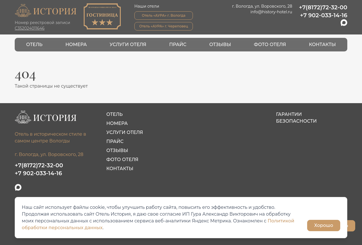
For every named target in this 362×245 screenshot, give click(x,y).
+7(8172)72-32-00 (323, 7)
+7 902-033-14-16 (323, 15)
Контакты (322, 44)
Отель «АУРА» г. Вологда (163, 15)
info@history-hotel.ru (271, 11)
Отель (34, 44)
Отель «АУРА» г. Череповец (163, 26)
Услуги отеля (128, 44)
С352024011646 (29, 28)
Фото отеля (270, 44)
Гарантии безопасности (296, 118)
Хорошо (323, 225)
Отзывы (220, 44)
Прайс (177, 44)
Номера (76, 44)
